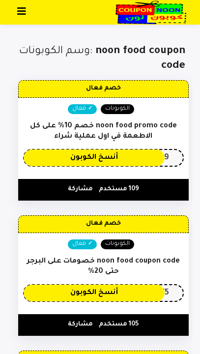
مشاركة (80, 189)
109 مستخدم (119, 189)
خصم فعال (103, 88)
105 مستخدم (119, 324)
